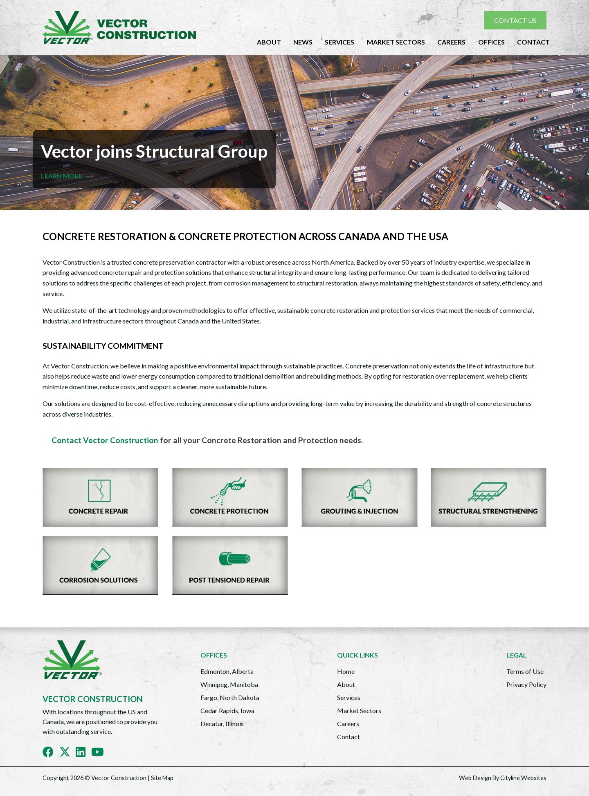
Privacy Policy (526, 684)
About (269, 42)
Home (346, 671)
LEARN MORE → (65, 176)
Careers (451, 42)
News (302, 42)
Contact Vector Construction (105, 440)
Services (339, 42)
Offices (491, 42)
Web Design (475, 777)
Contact (533, 42)
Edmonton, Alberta (227, 671)
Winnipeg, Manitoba (229, 684)
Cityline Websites (523, 777)
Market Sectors (396, 42)
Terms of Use (525, 671)
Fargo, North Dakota (229, 697)
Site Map (162, 777)
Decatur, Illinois (222, 723)
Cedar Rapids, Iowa (227, 710)
